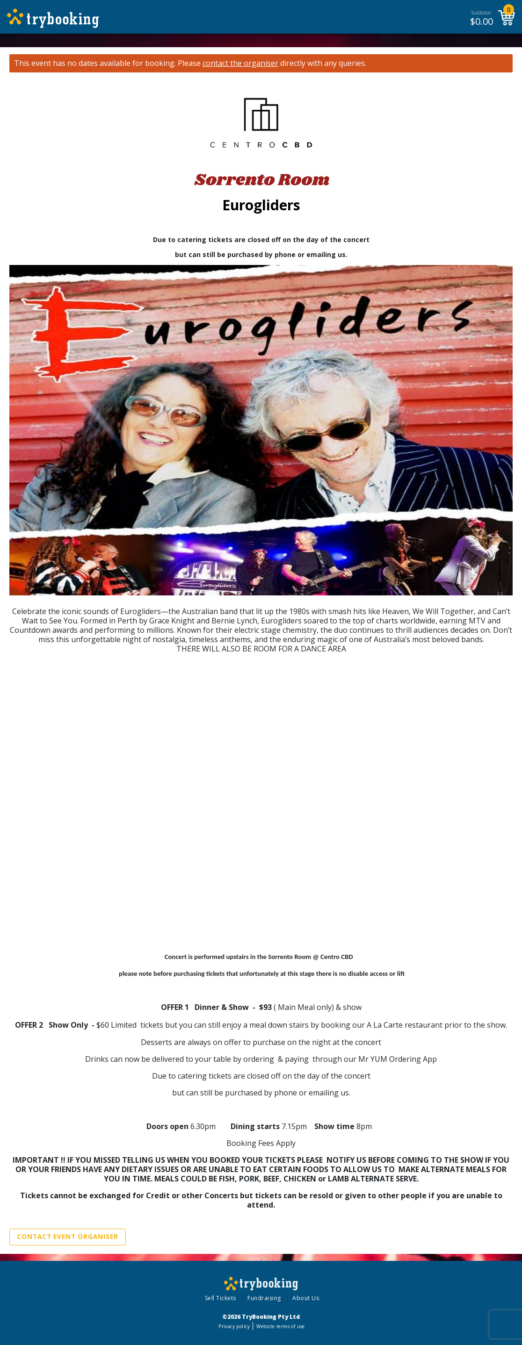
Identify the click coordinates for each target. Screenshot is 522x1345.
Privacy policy (234, 1326)
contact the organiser (240, 63)
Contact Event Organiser (67, 1236)
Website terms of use (280, 1326)
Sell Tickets (220, 1298)
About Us (305, 1298)
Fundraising (264, 1298)
